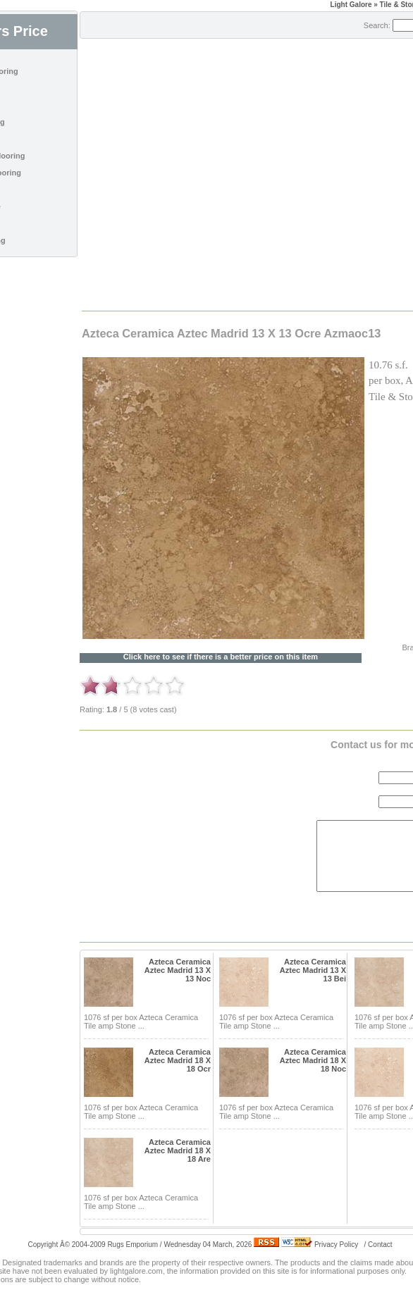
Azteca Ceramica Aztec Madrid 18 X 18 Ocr (177, 1060)
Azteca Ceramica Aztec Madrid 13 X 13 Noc (177, 970)
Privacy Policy (336, 1244)
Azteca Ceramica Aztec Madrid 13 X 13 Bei (313, 970)
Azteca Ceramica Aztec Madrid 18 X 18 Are (177, 1150)
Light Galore (351, 4)
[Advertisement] (207, 174)
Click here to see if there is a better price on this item (220, 657)
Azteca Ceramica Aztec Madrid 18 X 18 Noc (313, 1060)
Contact (380, 1244)
